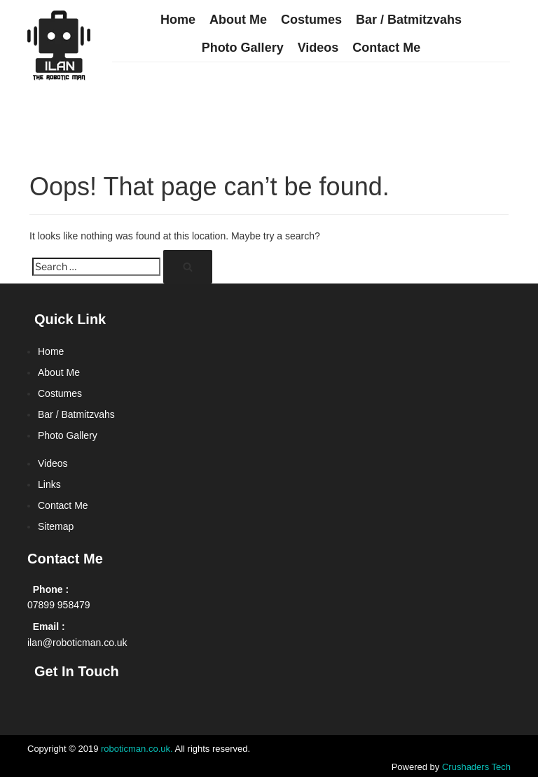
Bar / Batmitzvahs (409, 20)
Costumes (311, 20)
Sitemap (56, 526)
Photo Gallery (243, 48)
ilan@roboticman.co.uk (77, 642)
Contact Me (386, 48)
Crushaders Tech (476, 767)
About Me (238, 20)
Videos (318, 48)
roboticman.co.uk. (137, 748)
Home (177, 20)
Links (49, 484)
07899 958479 (58, 604)
